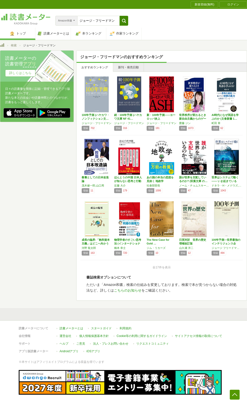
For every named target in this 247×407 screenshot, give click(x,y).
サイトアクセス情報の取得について (198, 335)
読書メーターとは (71, 328)
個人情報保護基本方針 (94, 335)
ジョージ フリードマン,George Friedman (227, 247)
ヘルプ (64, 343)
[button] (124, 21)
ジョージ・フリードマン (96, 123)
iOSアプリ (93, 351)
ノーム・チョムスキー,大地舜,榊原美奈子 (194, 185)
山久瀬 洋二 (186, 247)
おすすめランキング (94, 67)
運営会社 (65, 335)
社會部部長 (153, 185)
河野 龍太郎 (89, 247)
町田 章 (216, 123)
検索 (14, 45)
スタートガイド (101, 328)
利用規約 (125, 328)
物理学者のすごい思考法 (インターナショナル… (127, 243)
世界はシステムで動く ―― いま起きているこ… (225, 181)
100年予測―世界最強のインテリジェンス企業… (226, 243)
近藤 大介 (120, 185)
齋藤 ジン (185, 123)
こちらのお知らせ (127, 290)
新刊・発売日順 (128, 67)
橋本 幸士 (120, 247)
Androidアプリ (69, 351)
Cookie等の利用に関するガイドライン (142, 335)
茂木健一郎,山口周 (93, 185)
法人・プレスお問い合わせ (110, 343)
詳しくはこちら (20, 73)
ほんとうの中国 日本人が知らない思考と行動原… (128, 181)
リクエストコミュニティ (152, 343)
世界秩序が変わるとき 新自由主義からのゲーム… (192, 118)
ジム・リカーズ (156, 247)
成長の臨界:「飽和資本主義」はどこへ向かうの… (96, 243)
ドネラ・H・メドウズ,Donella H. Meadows (227, 185)
